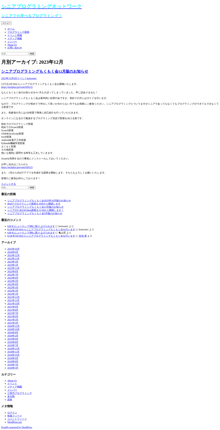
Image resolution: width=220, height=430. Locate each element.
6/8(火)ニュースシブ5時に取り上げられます (31, 226)
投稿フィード (14, 416)
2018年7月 (12, 364)
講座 (9, 399)
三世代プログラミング (19, 393)
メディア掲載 (14, 38)
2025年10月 (13, 249)
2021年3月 (12, 323)
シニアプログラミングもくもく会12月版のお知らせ (44, 71)
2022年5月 (12, 281)
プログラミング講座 (18, 32)
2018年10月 (13, 355)
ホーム (11, 29)
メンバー (12, 41)
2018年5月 (12, 368)
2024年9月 (12, 252)
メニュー (6, 23)
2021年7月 (12, 313)
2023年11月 (13, 258)
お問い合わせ (14, 47)
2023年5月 (12, 261)
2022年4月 (12, 284)
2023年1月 (12, 265)
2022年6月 (12, 278)
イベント (22, 78)
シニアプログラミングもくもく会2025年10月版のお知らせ (39, 200)
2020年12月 (13, 326)
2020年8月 (12, 332)
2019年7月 (12, 345)
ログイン (12, 412)
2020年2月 (12, 335)
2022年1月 (12, 294)
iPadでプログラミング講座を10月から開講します (34, 203)
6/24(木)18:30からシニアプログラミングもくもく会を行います (41, 229)
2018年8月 (12, 361)
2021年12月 (13, 297)
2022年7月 (12, 274)
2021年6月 (12, 316)
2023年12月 (13, 255)
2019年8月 (12, 342)
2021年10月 (13, 303)
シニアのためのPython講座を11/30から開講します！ (35, 210)
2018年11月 (13, 352)
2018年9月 (12, 358)
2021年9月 (12, 307)
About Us (12, 44)
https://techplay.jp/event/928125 (17, 87)
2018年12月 (13, 348)
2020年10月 (13, 329)
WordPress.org (14, 422)
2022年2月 (12, 290)
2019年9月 (12, 339)
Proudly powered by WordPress (16, 427)
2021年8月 (12, 310)
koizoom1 (32, 78)
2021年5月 (12, 319)
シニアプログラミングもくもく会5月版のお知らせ (34, 213)
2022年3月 (12, 287)
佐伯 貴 (83, 236)
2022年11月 (13, 268)
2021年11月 (13, 300)
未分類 (11, 396)
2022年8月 (12, 271)
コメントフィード (17, 419)
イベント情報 (14, 35)
